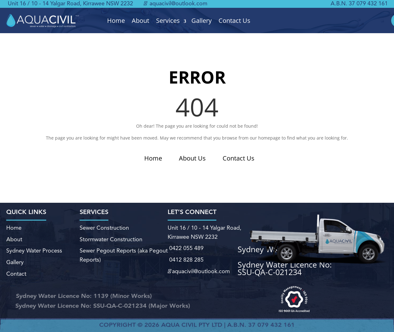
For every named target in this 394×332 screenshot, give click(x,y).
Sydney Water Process (34, 251)
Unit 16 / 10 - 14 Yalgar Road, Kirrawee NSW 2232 (70, 4)
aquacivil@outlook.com (175, 4)
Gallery (201, 20)
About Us (192, 158)
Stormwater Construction (111, 240)
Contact (16, 274)
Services (168, 20)
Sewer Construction (104, 228)
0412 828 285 (186, 260)
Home (116, 20)
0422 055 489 (186, 249)
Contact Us (234, 20)
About (140, 20)
